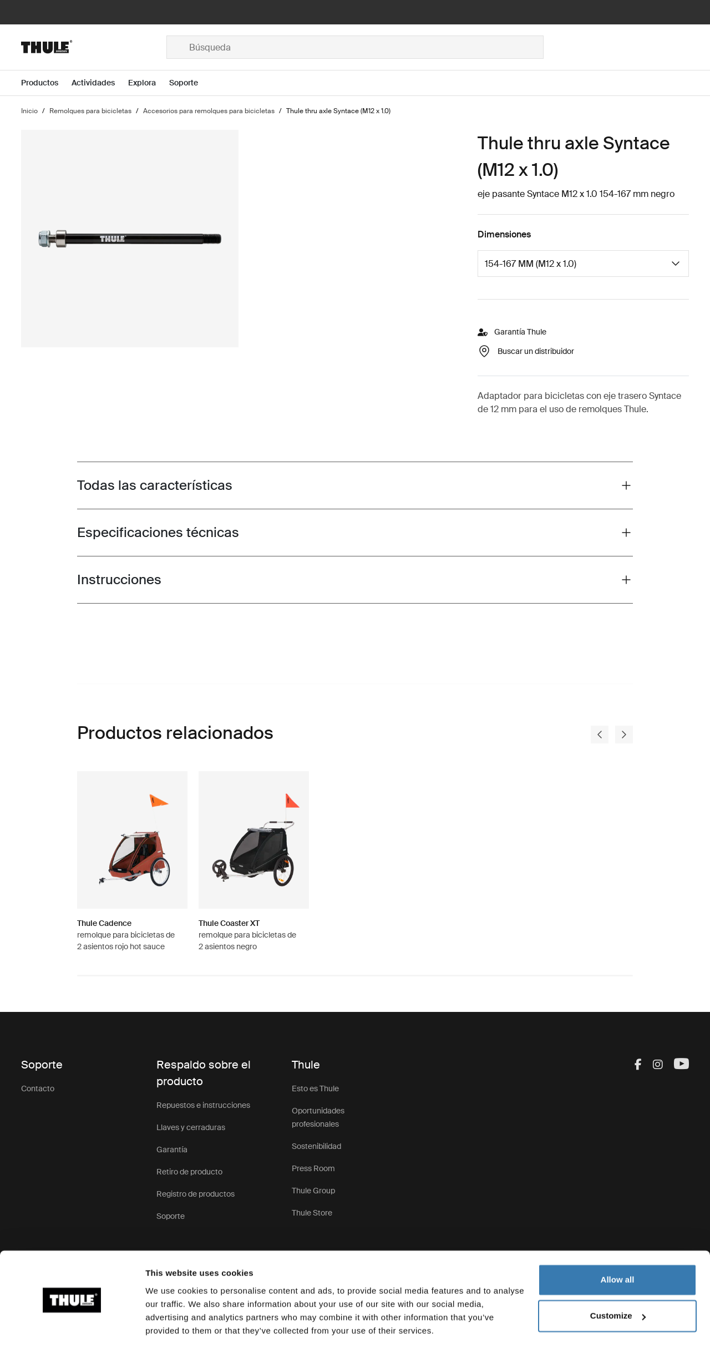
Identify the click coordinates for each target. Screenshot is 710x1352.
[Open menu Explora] (148, 82)
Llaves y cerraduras (190, 1127)
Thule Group (313, 1191)
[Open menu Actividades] (100, 82)
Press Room (313, 1168)
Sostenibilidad (316, 1146)
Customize (618, 1284)
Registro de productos (195, 1194)
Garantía (171, 1149)
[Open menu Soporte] (190, 82)
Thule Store (312, 1213)
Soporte (170, 1216)
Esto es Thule (315, 1088)
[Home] (93, 47)
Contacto (37, 1088)
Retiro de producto (189, 1172)
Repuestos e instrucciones (203, 1105)
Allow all (618, 1248)
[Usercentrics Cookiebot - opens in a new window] (71, 1330)
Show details (171, 1330)
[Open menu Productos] (46, 82)
